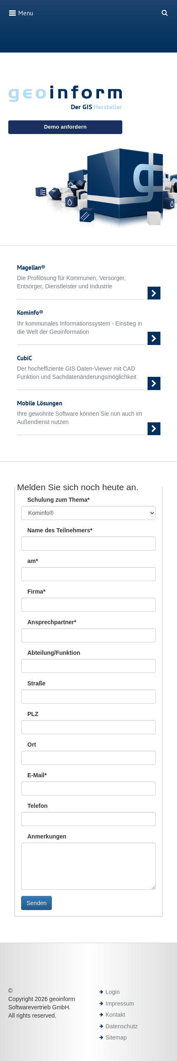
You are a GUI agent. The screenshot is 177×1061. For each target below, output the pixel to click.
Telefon (37, 805)
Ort (31, 744)
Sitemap (116, 1037)
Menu (20, 13)
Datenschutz (122, 1026)
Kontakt (115, 1014)
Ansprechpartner (51, 622)
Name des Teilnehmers (59, 530)
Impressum (120, 1003)
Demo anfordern (65, 127)
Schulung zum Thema (58, 499)
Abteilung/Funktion (53, 652)
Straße (36, 683)
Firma (36, 591)
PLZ (32, 714)
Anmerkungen (46, 836)
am (32, 561)
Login (113, 992)
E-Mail (37, 775)
